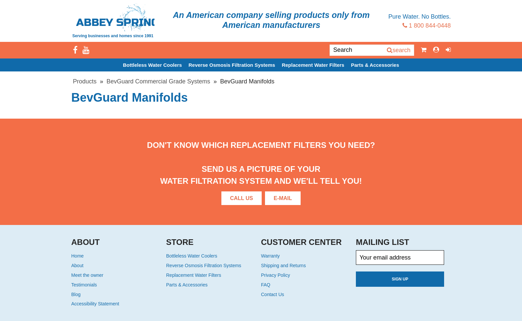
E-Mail (283, 198)
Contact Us (272, 294)
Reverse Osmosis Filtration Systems (231, 65)
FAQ (265, 284)
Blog (76, 294)
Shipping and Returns (283, 265)
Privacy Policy (275, 275)
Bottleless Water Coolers (152, 65)
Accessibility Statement (95, 303)
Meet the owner (87, 275)
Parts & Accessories (375, 65)
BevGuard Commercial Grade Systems (158, 81)
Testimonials (84, 284)
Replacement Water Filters (313, 65)
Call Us (241, 198)
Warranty (270, 256)
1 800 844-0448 (426, 25)
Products (85, 81)
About (77, 265)
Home (77, 256)
